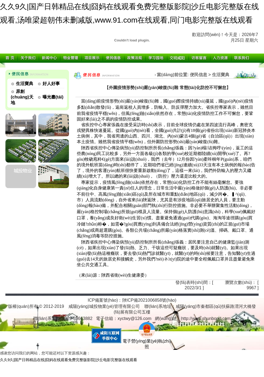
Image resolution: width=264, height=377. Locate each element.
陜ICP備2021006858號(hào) (149, 300)
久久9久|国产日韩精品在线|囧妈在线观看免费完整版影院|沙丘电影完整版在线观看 (68, 360)
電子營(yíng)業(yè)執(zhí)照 (147, 342)
